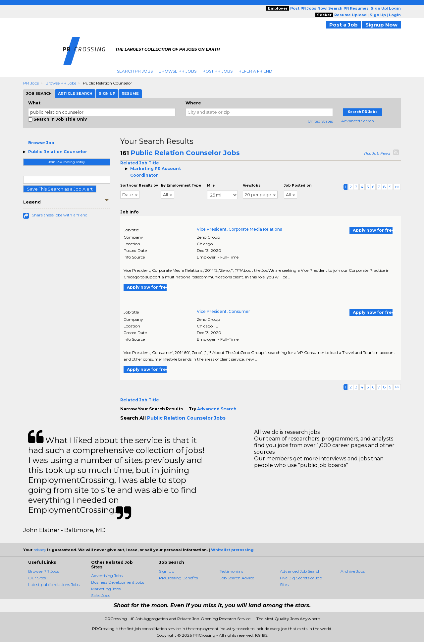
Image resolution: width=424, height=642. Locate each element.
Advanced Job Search (300, 571)
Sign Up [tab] (107, 93)
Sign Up (166, 571)
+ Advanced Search (356, 120)
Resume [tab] (130, 93)
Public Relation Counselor (57, 151)
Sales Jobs (100, 595)
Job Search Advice (237, 577)
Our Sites (37, 577)
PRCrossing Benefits (178, 577)
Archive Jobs (353, 571)
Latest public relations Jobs (54, 584)
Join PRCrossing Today (66, 162)
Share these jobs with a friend (59, 214)
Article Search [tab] (75, 93)
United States (320, 121)
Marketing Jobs (106, 588)
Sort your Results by (139, 185)
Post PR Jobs (217, 71)
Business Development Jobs (117, 582)
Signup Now (381, 25)
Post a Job (343, 25)
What (34, 102)
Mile (211, 185)
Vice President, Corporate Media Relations (239, 229)
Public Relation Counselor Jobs (185, 153)
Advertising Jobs (107, 575)
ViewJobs (251, 185)
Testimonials (231, 571)
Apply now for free (373, 230)
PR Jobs (31, 83)
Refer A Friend (255, 71)
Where (193, 102)
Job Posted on (297, 185)
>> (397, 186)
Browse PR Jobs (177, 71)
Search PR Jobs (135, 71)
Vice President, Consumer (223, 311)
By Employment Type (181, 185)
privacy (39, 550)
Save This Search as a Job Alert (60, 189)
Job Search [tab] (39, 93)
